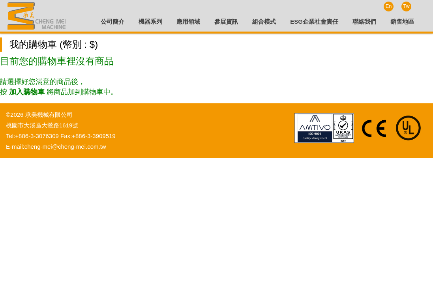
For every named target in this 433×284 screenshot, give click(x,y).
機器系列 (150, 21)
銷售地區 (402, 21)
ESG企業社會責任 (314, 21)
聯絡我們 (364, 21)
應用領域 (188, 21)
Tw (406, 6)
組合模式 (264, 21)
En (389, 6)
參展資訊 (226, 21)
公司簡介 (112, 21)
